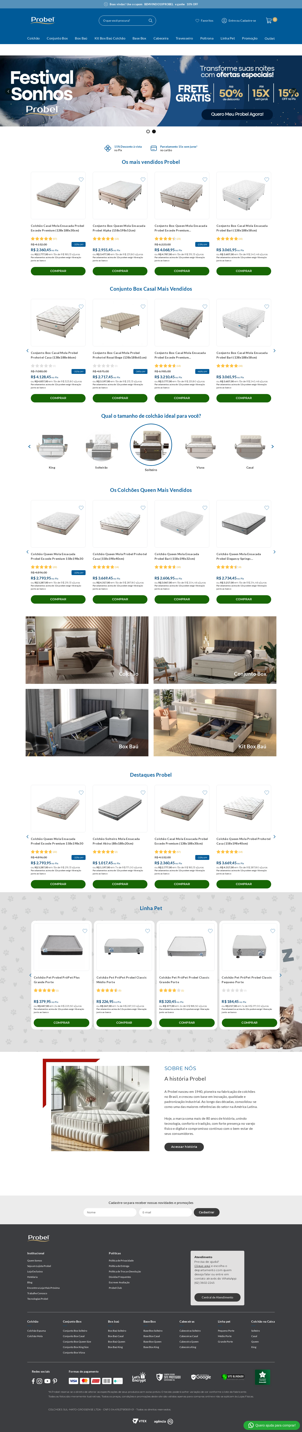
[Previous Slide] (8, 91)
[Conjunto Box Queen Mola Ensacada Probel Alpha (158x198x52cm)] (120, 228)
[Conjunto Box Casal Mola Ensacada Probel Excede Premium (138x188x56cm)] (182, 365)
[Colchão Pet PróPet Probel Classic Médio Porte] (124, 1012)
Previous (28, 448)
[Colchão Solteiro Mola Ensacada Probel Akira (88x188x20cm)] (120, 869)
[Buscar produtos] (181, 20)
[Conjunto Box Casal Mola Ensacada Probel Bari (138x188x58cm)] (244, 228)
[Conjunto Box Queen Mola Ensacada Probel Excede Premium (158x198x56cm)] (182, 228)
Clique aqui (202, 1266)
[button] (148, 131)
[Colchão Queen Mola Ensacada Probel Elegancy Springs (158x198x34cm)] (244, 575)
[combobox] (134, 21)
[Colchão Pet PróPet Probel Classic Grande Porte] (187, 1012)
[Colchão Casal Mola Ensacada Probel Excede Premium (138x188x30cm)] (58, 228)
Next (28, 488)
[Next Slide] (293, 91)
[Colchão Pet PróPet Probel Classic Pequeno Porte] (249, 1012)
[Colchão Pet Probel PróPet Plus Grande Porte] (61, 1012)
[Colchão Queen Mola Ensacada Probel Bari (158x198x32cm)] (182, 575)
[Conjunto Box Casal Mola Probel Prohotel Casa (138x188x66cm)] (58, 365)
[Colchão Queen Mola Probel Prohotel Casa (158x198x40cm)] (120, 575)
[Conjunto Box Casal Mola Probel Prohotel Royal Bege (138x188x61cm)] (120, 365)
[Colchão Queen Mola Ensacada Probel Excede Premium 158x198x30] (58, 575)
